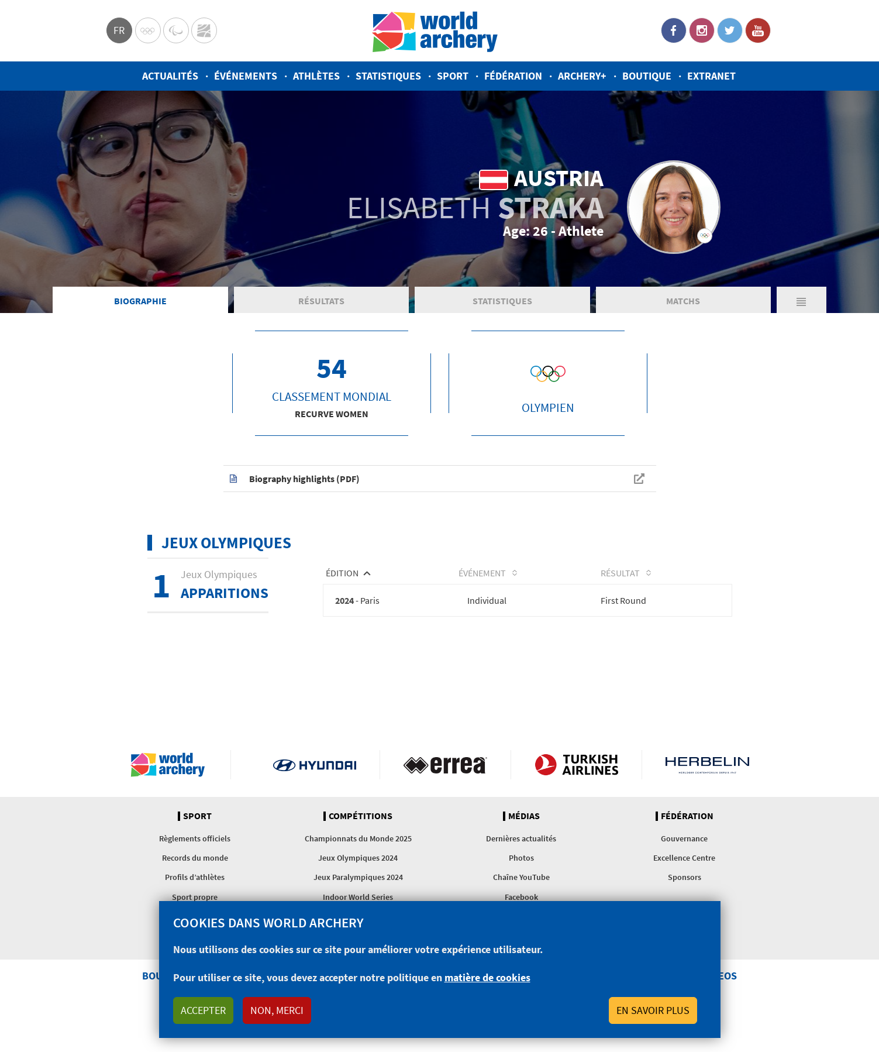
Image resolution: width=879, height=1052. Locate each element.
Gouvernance (684, 838)
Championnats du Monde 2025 (358, 838)
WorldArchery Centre (204, 30)
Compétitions (360, 816)
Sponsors (684, 877)
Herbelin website (707, 764)
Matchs (683, 301)
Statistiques (388, 75)
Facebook (674, 30)
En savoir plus (653, 1010)
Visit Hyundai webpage (315, 764)
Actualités (170, 75)
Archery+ (582, 75)
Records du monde (195, 857)
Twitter (730, 30)
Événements (245, 75)
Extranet (711, 75)
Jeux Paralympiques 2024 (358, 877)
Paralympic (176, 30)
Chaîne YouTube (521, 877)
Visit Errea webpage (445, 764)
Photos (521, 857)
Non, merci (277, 1010)
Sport (452, 75)
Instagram (702, 30)
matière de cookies (487, 977)
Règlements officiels (194, 838)
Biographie (140, 301)
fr (119, 30)
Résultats (321, 301)
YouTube (758, 30)
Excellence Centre (684, 857)
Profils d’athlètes (195, 877)
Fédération (513, 75)
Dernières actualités (521, 838)
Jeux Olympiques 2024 (358, 857)
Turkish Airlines (576, 764)
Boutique (646, 75)
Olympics (148, 30)
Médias (524, 816)
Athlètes (316, 75)
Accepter (203, 1010)
